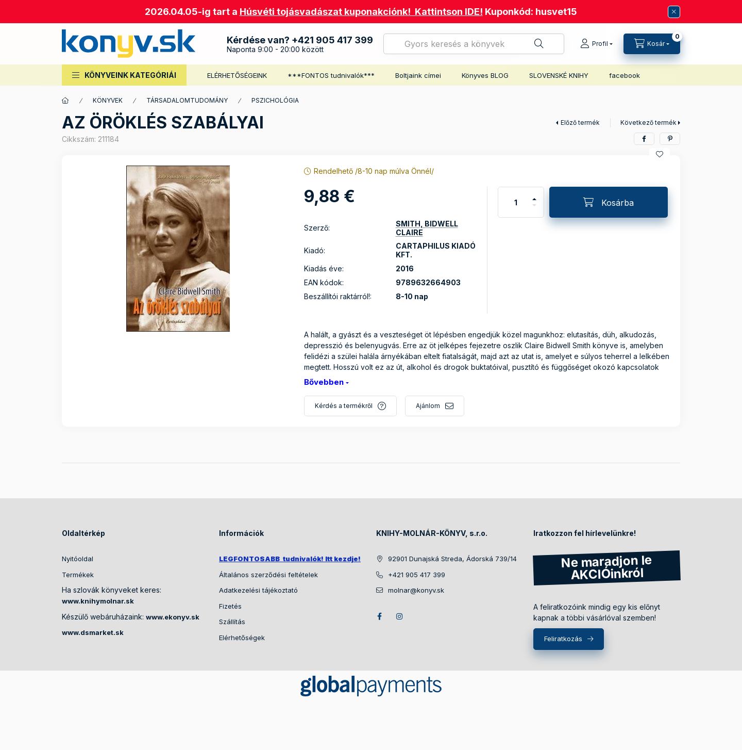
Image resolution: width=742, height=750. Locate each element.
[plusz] (534, 194)
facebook (624, 75)
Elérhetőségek (242, 637)
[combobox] (473, 44)
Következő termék (648, 122)
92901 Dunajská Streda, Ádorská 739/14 (452, 559)
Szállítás (232, 621)
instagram (400, 616)
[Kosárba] (608, 202)
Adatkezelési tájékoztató (258, 590)
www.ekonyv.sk (172, 617)
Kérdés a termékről (344, 406)
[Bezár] (674, 12)
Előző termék (580, 122)
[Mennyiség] (516, 202)
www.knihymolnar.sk (98, 601)
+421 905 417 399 (332, 40)
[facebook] (644, 139)
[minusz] (534, 209)
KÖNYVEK (108, 100)
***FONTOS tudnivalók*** (331, 75)
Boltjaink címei (418, 75)
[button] (124, 75)
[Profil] (596, 44)
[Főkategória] (65, 100)
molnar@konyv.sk (416, 590)
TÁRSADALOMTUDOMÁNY (187, 100)
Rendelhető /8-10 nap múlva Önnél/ (374, 171)
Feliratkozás (563, 638)
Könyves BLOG (485, 75)
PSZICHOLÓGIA (275, 100)
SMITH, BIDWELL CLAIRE (427, 228)
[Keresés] (539, 44)
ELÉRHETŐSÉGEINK (237, 75)
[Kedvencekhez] (659, 154)
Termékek (78, 574)
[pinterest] (670, 139)
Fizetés (230, 606)
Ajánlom (428, 406)
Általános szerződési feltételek (268, 574)
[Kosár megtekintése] (651, 44)
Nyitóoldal (77, 559)
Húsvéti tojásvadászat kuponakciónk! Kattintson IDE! (361, 11)
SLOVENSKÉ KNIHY (558, 75)
